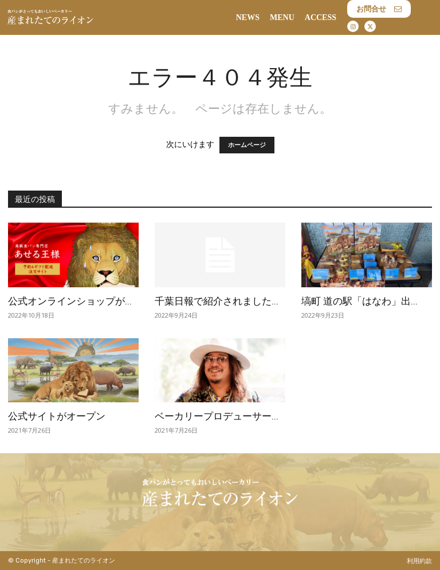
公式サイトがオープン (56, 416)
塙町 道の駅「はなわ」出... (359, 301)
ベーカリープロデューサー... (216, 416)
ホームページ (247, 145)
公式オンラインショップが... (70, 301)
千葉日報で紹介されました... (216, 301)
